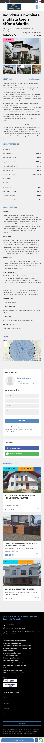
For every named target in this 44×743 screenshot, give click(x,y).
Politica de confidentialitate (12, 670)
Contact (5, 668)
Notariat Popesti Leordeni (11, 658)
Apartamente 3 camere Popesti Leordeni (17, 648)
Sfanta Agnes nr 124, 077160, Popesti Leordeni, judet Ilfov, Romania (23, 632)
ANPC (5, 677)
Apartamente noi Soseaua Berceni (14, 665)
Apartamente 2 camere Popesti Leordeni (17, 645)
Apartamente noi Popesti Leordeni (14, 640)
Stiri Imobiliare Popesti (10, 655)
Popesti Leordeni (8, 650)
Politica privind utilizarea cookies (14, 673)
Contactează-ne (35, 79)
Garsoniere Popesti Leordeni (12, 643)
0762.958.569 (5, 1)
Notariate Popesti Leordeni (12, 653)
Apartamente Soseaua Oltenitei (13, 663)
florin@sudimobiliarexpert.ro (9, 1)
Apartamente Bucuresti (11, 660)
